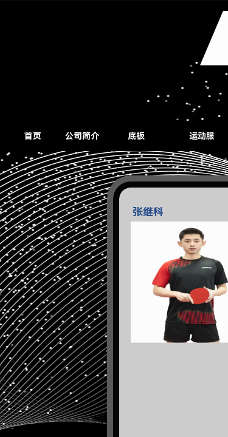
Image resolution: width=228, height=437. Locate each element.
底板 (136, 136)
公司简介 (82, 136)
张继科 (148, 218)
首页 (32, 136)
